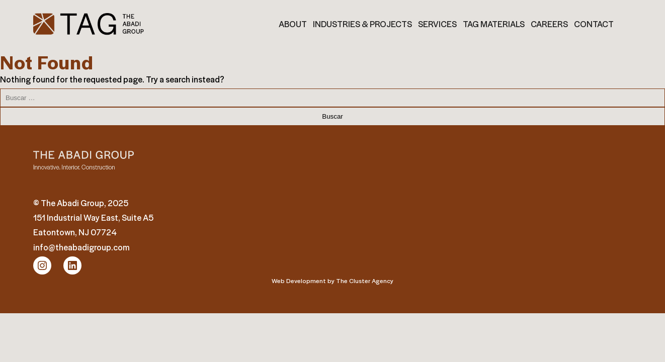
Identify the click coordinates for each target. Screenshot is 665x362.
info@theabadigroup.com (81, 247)
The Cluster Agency (364, 280)
